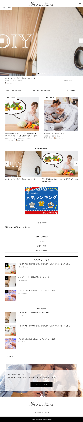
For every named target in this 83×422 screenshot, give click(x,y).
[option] (41, 45)
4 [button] (44, 73)
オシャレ (41, 241)
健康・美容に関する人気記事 (41, 90)
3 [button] (42, 73)
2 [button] (40, 73)
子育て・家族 (41, 246)
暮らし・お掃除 (41, 250)
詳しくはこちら (41, 384)
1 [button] (38, 73)
